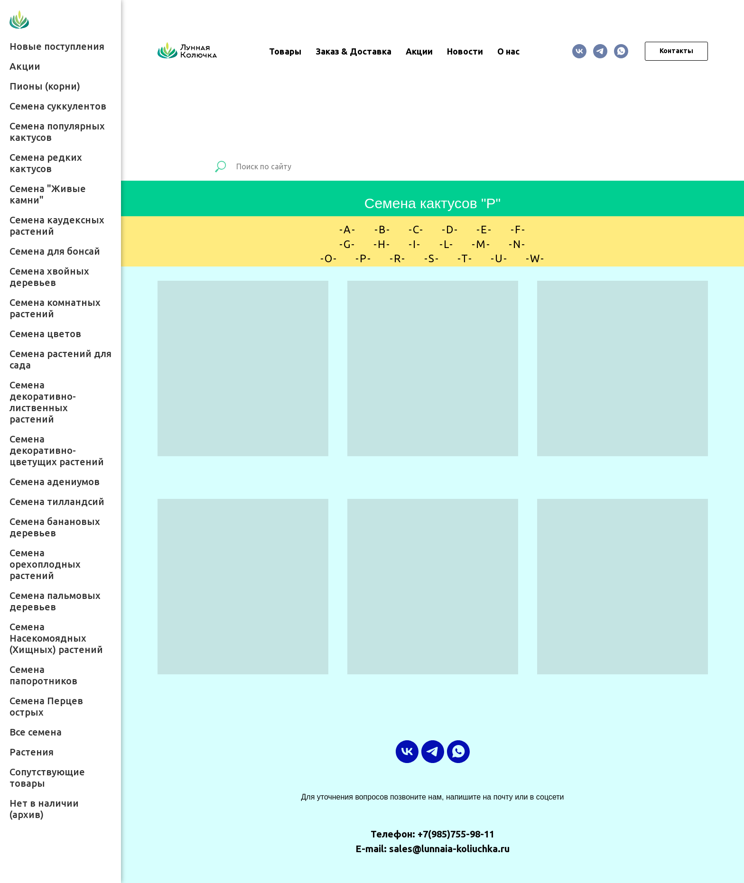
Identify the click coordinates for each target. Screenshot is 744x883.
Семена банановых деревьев (54, 527)
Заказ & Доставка (353, 51)
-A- (347, 229)
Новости (465, 51)
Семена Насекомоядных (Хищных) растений (56, 638)
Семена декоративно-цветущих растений (56, 450)
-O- (328, 258)
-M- (481, 244)
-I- (415, 244)
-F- (518, 229)
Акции (24, 66)
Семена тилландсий (56, 501)
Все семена (35, 732)
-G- (347, 244)
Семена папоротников (43, 675)
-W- (535, 258)
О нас (508, 51)
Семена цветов (45, 333)
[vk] (579, 51)
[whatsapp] (621, 51)
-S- (431, 258)
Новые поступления (56, 46)
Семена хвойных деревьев (49, 277)
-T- (465, 258)
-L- (446, 244)
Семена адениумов (54, 481)
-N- (517, 244)
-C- (416, 229)
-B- (382, 229)
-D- (450, 229)
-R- (398, 258)
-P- (363, 258)
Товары (285, 51)
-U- (499, 258)
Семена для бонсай (54, 251)
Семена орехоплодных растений (45, 564)
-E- (484, 229)
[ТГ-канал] (600, 51)
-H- (382, 244)
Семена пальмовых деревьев (55, 601)
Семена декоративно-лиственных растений (42, 401)
